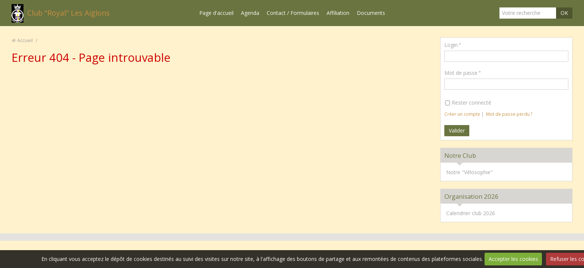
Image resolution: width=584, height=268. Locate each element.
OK (564, 12)
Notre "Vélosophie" (469, 172)
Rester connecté (468, 102)
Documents (371, 12)
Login (451, 44)
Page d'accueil (216, 12)
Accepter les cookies (513, 258)
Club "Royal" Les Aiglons (68, 13)
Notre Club (460, 155)
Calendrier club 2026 (470, 213)
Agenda (250, 12)
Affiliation (338, 12)
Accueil (25, 40)
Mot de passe (460, 72)
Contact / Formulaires (293, 12)
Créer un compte (462, 114)
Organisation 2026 (471, 196)
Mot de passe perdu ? (509, 114)
